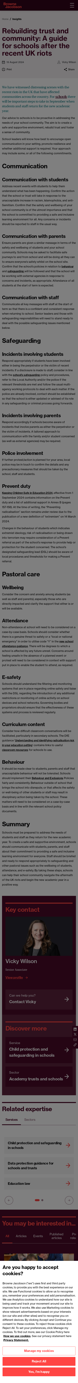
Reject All (39, 1366)
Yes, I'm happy (39, 1377)
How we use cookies (17, 1341)
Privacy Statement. (16, 1345)
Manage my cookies (39, 1356)
